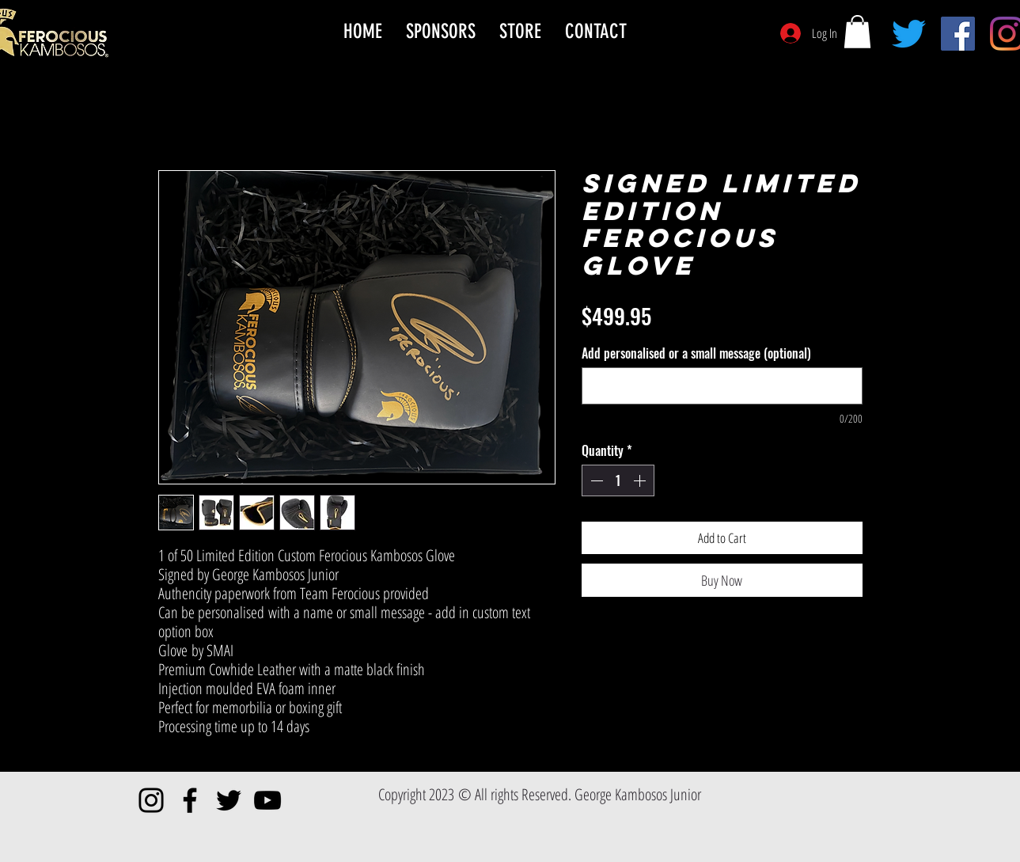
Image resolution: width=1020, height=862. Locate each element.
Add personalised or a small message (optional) (696, 353)
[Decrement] (595, 480)
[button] (857, 31)
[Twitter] (909, 34)
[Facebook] (958, 34)
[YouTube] (267, 800)
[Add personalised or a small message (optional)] (722, 385)
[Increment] (641, 480)
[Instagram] (151, 800)
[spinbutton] (618, 480)
